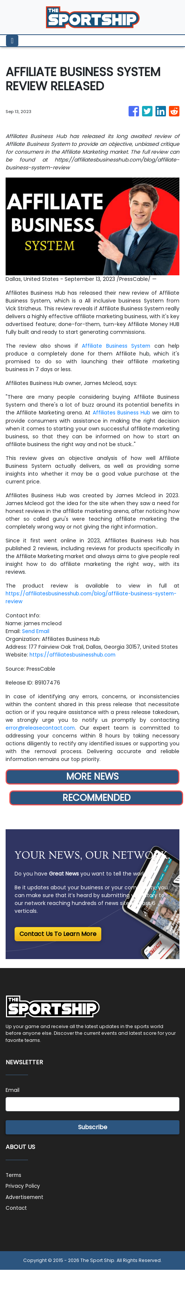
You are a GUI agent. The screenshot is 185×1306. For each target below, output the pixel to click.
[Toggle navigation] (12, 40)
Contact (17, 1206)
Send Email (36, 630)
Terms (14, 1173)
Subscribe (92, 1126)
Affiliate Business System (116, 346)
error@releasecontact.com (41, 726)
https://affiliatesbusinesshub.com (74, 654)
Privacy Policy (23, 1184)
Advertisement (25, 1195)
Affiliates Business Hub (121, 412)
